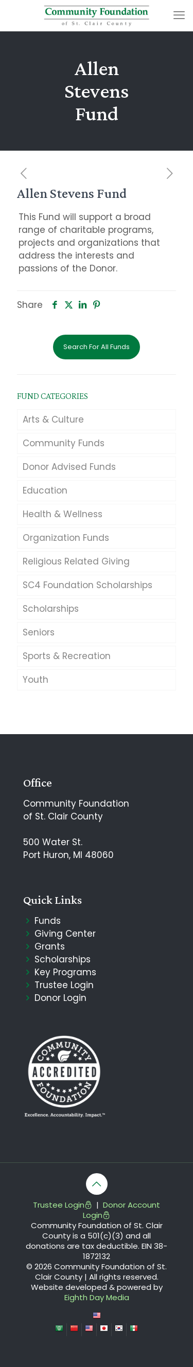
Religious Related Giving (76, 561)
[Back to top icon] (97, 1184)
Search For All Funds (96, 347)
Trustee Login (64, 985)
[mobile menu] (179, 15)
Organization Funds (66, 538)
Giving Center (65, 933)
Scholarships (51, 609)
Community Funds (63, 443)
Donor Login (60, 998)
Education (45, 490)
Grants (49, 946)
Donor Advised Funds (69, 467)
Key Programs (65, 972)
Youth (35, 679)
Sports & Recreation (67, 656)
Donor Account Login (121, 1209)
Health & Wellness (62, 514)
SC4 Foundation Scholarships (87, 585)
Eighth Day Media (96, 1297)
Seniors (39, 632)
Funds (47, 921)
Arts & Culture (53, 419)
